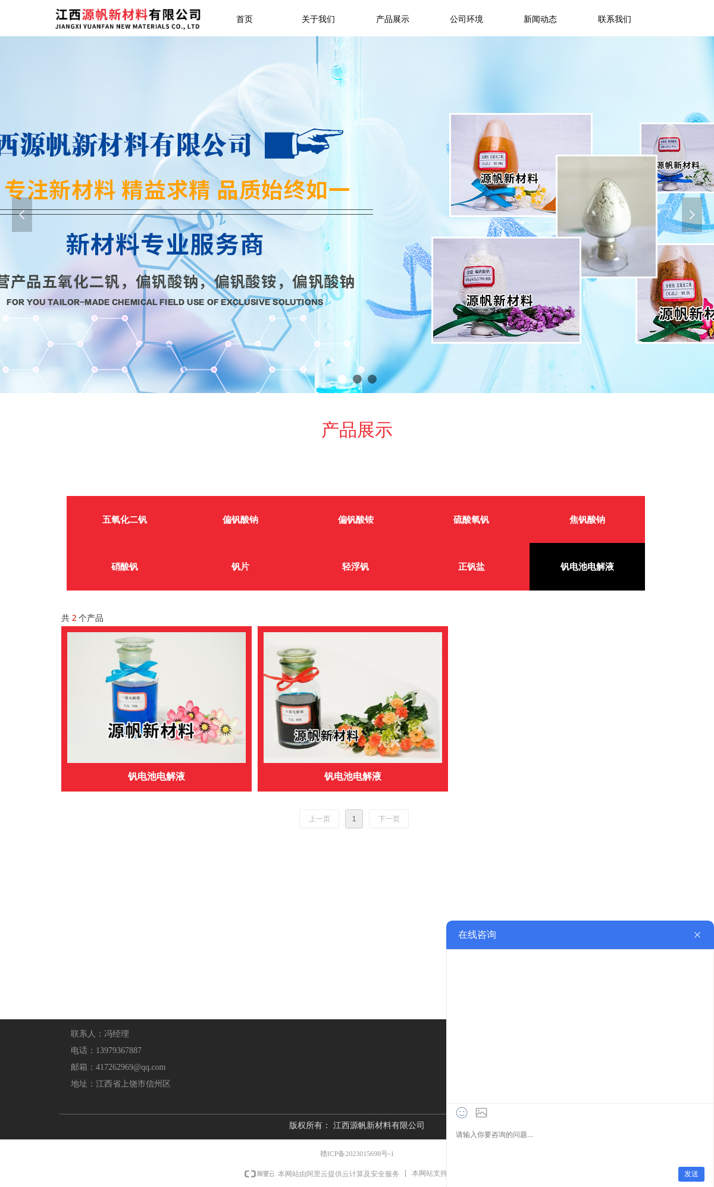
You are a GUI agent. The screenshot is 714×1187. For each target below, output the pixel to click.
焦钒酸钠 (587, 520)
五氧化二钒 (124, 520)
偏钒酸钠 (240, 520)
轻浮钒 (355, 566)
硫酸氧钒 (471, 520)
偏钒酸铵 (356, 520)
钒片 (240, 566)
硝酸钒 (124, 566)
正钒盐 (471, 566)
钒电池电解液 (587, 566)
